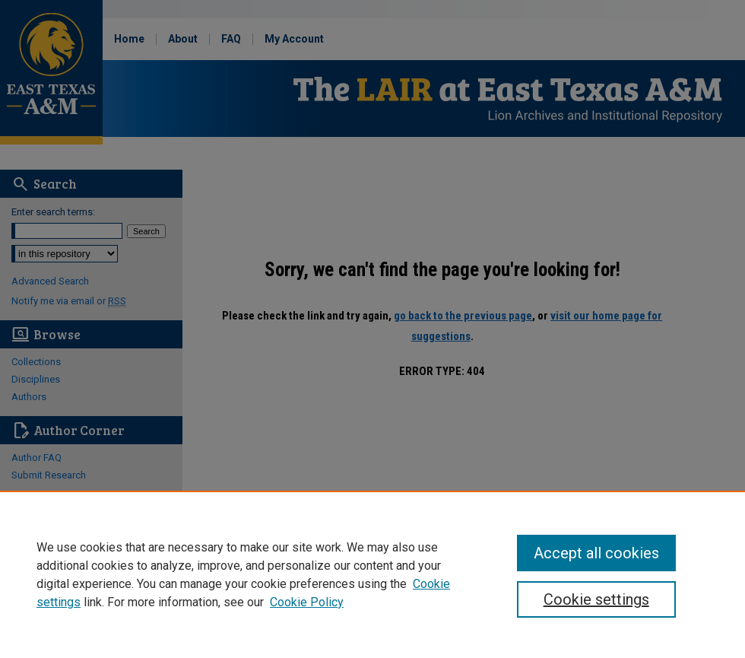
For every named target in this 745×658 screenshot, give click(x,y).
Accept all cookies (596, 553)
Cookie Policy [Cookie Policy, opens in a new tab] (307, 602)
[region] (372, 574)
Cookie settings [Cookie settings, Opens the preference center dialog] (596, 599)
